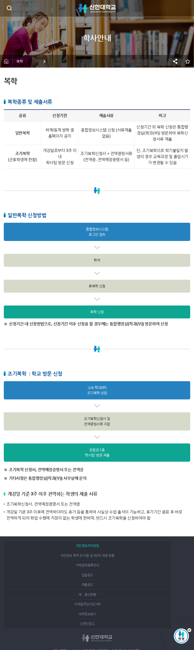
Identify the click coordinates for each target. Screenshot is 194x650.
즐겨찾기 (187, 61)
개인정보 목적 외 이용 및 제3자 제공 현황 (95, 545)
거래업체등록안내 (155, 545)
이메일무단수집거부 (34, 565)
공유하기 (175, 61)
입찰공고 (34, 555)
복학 (19, 61)
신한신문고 (155, 565)
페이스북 (86, 632)
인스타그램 (97, 632)
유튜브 (108, 632)
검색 (9, 8)
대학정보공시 (95, 565)
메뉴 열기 (186, 8)
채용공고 (95, 555)
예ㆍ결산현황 (155, 555)
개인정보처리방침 (34, 545)
